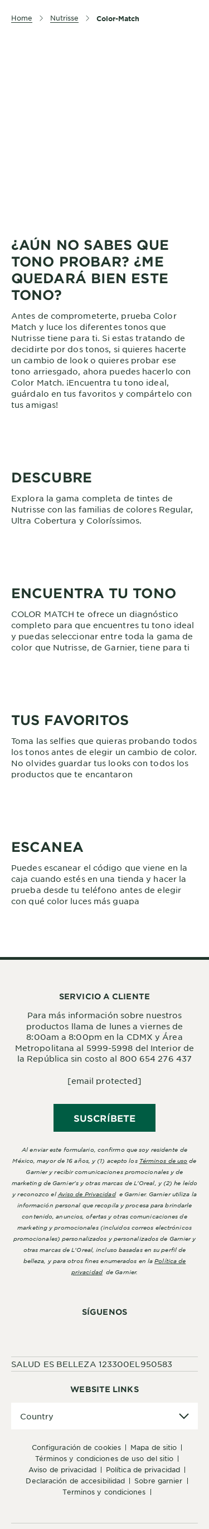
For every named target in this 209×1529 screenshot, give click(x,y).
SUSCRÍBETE (104, 1117)
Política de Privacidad (143, 1469)
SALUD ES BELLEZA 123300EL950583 (91, 1364)
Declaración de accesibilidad (75, 1480)
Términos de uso (163, 1160)
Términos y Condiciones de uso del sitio (104, 1458)
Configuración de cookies (76, 1447)
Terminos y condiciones (103, 1491)
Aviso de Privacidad (62, 1469)
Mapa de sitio (153, 1447)
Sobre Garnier (158, 1480)
